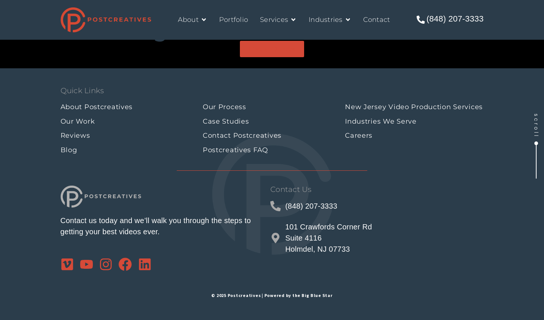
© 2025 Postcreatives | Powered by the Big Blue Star (271, 295)
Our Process (224, 107)
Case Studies (226, 121)
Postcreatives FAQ (235, 150)
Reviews (75, 135)
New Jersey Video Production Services (414, 107)
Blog (69, 150)
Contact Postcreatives (242, 135)
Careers (358, 135)
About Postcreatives (97, 107)
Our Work (78, 121)
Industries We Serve (381, 121)
